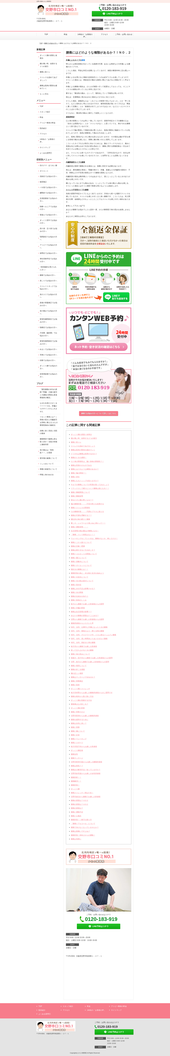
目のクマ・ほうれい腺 (48, 165)
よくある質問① (46, 153)
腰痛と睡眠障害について (80, 492)
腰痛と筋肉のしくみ (79, 600)
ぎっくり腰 (75, 789)
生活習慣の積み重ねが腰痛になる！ (85, 531)
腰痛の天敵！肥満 (78, 546)
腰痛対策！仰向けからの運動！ (83, 835)
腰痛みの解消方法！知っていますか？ (85, 770)
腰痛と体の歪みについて (80, 654)
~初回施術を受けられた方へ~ (48, 268)
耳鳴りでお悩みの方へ (48, 355)
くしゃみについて (47, 464)
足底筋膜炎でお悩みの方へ (48, 199)
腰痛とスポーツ (77, 743)
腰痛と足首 (75, 735)
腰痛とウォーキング (79, 739)
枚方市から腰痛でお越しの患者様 (84, 646)
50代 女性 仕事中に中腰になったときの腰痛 (89, 627)
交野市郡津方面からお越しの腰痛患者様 (86, 762)
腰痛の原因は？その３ (79, 800)
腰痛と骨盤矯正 (77, 681)
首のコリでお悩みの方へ (48, 296)
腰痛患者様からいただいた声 (82, 623)
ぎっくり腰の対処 (78, 708)
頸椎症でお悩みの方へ (48, 327)
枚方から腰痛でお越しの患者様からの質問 (87, 604)
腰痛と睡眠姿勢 (77, 496)
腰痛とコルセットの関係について (84, 554)
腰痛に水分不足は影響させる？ (83, 589)
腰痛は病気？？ (77, 766)
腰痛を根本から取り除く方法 (82, 696)
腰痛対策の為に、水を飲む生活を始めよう (87, 573)
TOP (46, 34)
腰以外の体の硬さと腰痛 (80, 519)
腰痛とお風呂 (76, 816)
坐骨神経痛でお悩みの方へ (48, 375)
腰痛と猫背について (79, 666)
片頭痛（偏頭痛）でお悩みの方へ (48, 334)
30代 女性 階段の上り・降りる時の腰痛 (87, 631)
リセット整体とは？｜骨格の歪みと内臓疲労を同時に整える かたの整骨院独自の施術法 (49, 421)
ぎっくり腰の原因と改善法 (81, 434)
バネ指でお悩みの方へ (48, 187)
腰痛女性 (74, 754)
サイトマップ (45, 147)
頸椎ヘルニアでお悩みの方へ (48, 208)
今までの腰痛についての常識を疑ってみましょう (90, 485)
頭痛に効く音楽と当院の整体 (48, 432)
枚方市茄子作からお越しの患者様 (84, 746)
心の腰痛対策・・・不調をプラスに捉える (87, 511)
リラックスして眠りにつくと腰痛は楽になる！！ (90, 488)
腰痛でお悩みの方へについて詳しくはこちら (98, 413)
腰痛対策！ (75, 785)
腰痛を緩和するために (79, 719)
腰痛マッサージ (77, 758)
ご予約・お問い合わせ (123, 34)
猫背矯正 (43, 182)
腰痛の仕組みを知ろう (79, 596)
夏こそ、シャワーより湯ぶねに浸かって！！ (88, 523)
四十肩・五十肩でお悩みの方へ (48, 230)
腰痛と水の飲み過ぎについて (82, 581)
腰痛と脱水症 (76, 585)
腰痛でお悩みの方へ (51, 43)
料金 (65, 34)
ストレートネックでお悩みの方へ (48, 287)
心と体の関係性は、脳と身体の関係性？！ (87, 461)
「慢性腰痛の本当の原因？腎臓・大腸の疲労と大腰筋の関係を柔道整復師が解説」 (48, 393)
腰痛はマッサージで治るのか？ (83, 677)
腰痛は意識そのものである (81, 465)
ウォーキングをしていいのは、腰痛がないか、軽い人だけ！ (94, 538)
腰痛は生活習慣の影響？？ (81, 612)
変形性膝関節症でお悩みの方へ (48, 320)
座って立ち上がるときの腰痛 (82, 650)
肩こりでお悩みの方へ (48, 281)
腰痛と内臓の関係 (78, 608)
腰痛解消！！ (76, 781)
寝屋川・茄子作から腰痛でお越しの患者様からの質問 (92, 658)
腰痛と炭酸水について (79, 561)
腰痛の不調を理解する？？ (81, 515)
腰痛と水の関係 (77, 592)
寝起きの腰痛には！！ (79, 569)
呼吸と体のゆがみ (47, 475)
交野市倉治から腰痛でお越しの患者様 (85, 797)
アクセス (104, 34)
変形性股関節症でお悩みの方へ (48, 342)
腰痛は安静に (76, 839)
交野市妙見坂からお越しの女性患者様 (85, 773)
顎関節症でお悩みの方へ (48, 238)
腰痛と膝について (78, 731)
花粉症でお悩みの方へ (48, 176)
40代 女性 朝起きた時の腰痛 (83, 642)
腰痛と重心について (79, 558)
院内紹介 (43, 128)
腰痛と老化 (75, 477)
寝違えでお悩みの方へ (48, 215)
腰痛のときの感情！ (79, 457)
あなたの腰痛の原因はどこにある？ (85, 615)
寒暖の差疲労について (48, 469)
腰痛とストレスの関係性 (80, 508)
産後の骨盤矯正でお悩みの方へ (48, 304)
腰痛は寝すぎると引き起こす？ (83, 550)
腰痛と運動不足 (77, 812)
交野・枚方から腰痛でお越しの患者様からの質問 (90, 662)
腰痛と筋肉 (75, 685)
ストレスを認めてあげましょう (83, 446)
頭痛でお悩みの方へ (47, 360)
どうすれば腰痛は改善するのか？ (84, 454)
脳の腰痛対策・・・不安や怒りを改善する (87, 504)
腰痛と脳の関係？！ (79, 473)
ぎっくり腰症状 (77, 750)
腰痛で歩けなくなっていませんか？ (85, 827)
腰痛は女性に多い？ (79, 723)
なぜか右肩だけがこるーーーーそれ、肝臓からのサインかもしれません (48, 407)
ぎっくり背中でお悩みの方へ (48, 221)
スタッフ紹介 (45, 112)
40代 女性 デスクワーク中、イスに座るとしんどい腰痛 (93, 635)
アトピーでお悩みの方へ (48, 246)
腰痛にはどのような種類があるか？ (85, 469)
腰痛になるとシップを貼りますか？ (85, 481)
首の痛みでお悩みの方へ (48, 312)
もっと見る (44, 94)
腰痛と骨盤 (75, 727)
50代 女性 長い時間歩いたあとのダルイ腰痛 (89, 639)
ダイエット (44, 171)
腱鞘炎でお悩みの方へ (48, 193)
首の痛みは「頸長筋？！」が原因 (47, 451)
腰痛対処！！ (76, 777)
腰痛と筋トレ (76, 442)
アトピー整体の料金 (47, 123)
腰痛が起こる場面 (78, 669)
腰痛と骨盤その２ (78, 712)
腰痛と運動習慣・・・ (79, 527)
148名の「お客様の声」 (85, 35)
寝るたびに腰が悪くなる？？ (82, 500)
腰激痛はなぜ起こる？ (79, 704)
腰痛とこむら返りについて (81, 542)
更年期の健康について (48, 458)
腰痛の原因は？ (77, 808)
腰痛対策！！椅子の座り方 (81, 820)
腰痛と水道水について (79, 577)
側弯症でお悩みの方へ (48, 253)
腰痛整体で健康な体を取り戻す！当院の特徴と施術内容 (48, 441)
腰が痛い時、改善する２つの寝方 (84, 438)
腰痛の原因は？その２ (79, 804)
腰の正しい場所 (77, 673)
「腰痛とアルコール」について (83, 823)
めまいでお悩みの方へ (48, 349)
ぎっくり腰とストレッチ (80, 689)
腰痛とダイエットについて (81, 565)
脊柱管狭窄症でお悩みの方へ (48, 260)
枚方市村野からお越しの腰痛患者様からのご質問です (92, 693)
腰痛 (83, 60)
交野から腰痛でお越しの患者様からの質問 (87, 619)
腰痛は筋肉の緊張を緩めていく (83, 450)
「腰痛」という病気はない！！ (83, 535)
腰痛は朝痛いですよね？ (80, 831)
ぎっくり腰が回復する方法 (81, 700)
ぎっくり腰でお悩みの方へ (48, 367)
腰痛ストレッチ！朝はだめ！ (82, 793)
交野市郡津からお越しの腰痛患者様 (85, 716)
